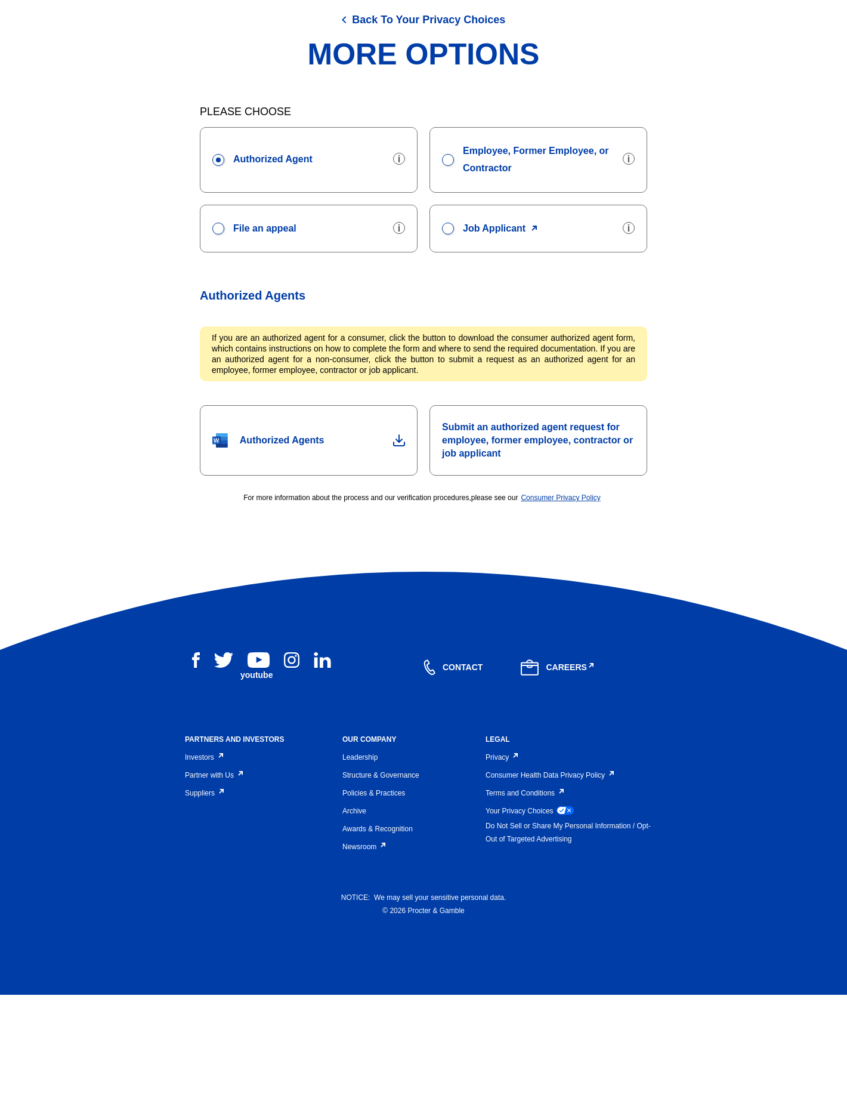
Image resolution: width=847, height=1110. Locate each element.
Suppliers (203, 908)
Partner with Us (213, 890)
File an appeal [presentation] (254, 342)
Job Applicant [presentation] (483, 342)
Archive (354, 925)
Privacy (501, 872)
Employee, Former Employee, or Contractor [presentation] (525, 272)
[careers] (558, 782)
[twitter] (223, 774)
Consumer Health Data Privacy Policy (549, 890)
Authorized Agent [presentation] (262, 273)
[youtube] (258, 782)
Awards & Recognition (377, 943)
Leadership (360, 872)
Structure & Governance (380, 890)
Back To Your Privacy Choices (428, 134)
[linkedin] (322, 774)
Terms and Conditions (524, 908)
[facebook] (196, 774)
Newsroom (363, 961)
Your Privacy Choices (530, 925)
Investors (203, 872)
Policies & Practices (373, 908)
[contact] (453, 782)
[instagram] (292, 774)
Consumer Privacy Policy (560, 613)
